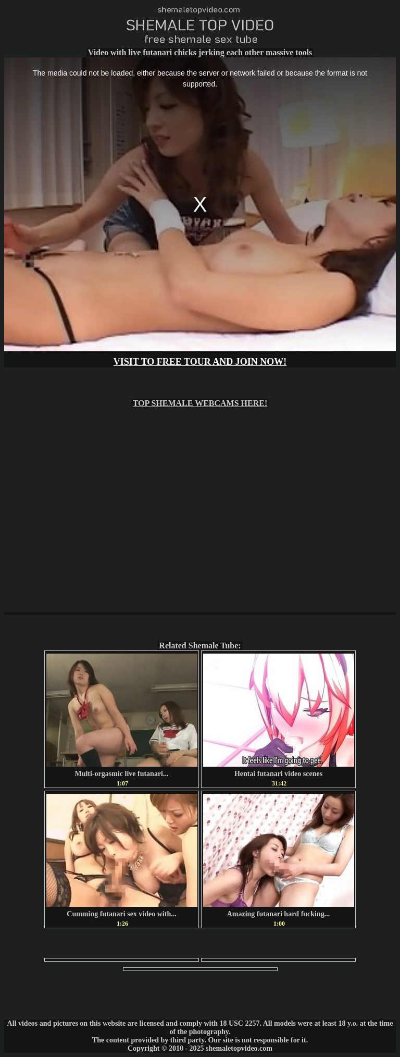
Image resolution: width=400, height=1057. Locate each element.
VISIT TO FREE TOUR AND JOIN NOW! (200, 362)
